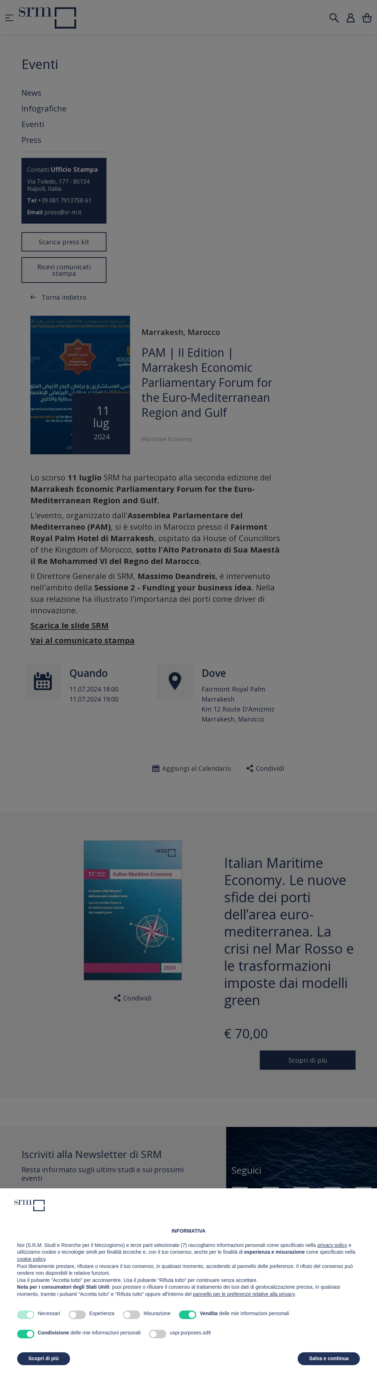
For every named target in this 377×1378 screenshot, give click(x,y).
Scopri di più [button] (44, 1358)
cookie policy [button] (31, 1259)
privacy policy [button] (332, 1245)
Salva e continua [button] (328, 1358)
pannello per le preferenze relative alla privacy (244, 1294)
